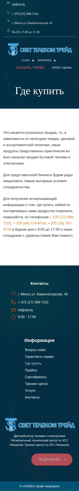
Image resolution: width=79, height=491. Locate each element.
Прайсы (31, 370)
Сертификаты (36, 377)
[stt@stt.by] (8, 2)
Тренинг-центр (36, 384)
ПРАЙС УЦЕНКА (62, 67)
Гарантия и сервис (39, 356)
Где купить (33, 363)
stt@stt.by (18, 4)
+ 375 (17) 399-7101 (25, 13)
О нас (28, 60)
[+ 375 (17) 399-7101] (8, 12)
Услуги (30, 390)
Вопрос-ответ (35, 350)
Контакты (47, 60)
